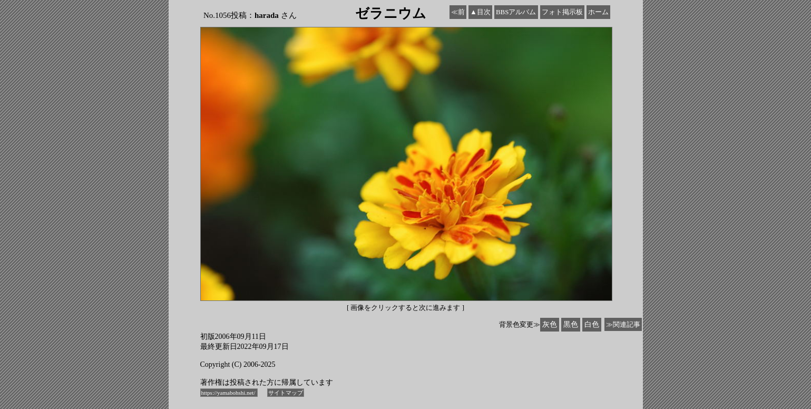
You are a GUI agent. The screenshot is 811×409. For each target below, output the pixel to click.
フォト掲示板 (562, 12)
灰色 (549, 324)
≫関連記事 (623, 324)
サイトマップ (285, 392)
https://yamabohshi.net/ (229, 392)
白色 (591, 324)
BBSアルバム (516, 12)
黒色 (570, 324)
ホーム (598, 12)
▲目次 (480, 12)
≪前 (458, 12)
